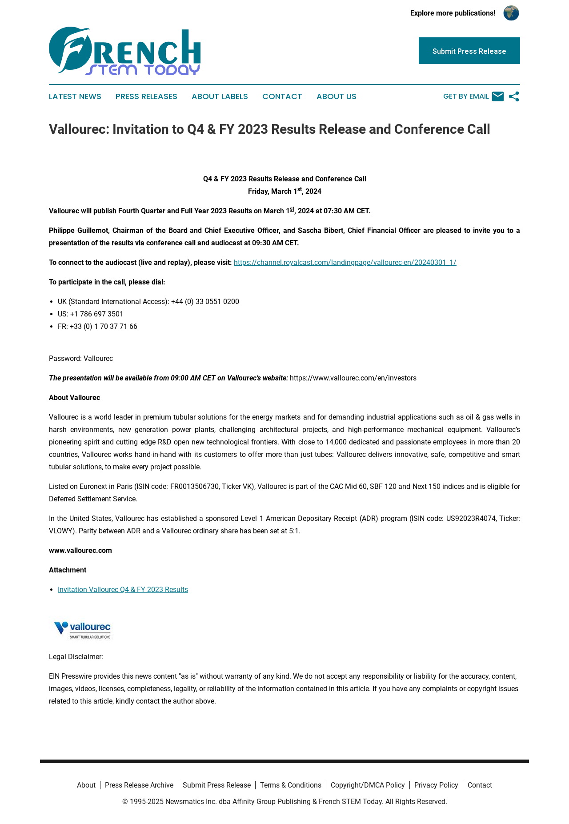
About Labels (220, 96)
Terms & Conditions (290, 785)
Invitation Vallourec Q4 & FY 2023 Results (123, 589)
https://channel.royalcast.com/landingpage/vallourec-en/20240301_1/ (345, 262)
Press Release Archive (139, 785)
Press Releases (146, 96)
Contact (282, 96)
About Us (337, 96)
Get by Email (473, 96)
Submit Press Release (217, 785)
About (86, 785)
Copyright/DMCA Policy (368, 785)
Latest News (75, 96)
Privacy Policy (436, 785)
